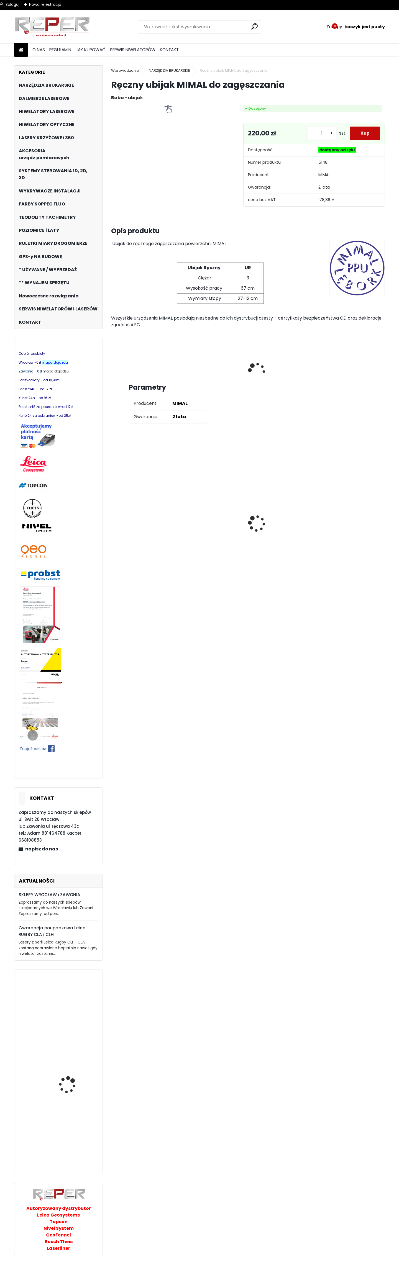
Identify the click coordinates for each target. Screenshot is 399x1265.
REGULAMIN (60, 50)
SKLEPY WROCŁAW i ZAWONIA (49, 895)
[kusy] (321, 133)
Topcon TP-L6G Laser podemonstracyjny (71, 1004)
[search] (255, 26)
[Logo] (52, 27)
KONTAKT (169, 50)
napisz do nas (41, 849)
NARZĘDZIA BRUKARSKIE (169, 70)
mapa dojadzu (56, 371)
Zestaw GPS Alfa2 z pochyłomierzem (136, 523)
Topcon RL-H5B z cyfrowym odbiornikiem (281, 534)
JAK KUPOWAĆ (91, 50)
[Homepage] (21, 50)
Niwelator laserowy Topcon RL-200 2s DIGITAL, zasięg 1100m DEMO (71, 1136)
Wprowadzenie (125, 70)
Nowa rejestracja (45, 4)
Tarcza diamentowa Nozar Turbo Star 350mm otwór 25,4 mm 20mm (212, 530)
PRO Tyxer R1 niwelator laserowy (72, 1046)
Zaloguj (12, 4)
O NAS (38, 50)
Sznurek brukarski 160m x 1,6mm (347, 522)
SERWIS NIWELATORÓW (132, 50)
